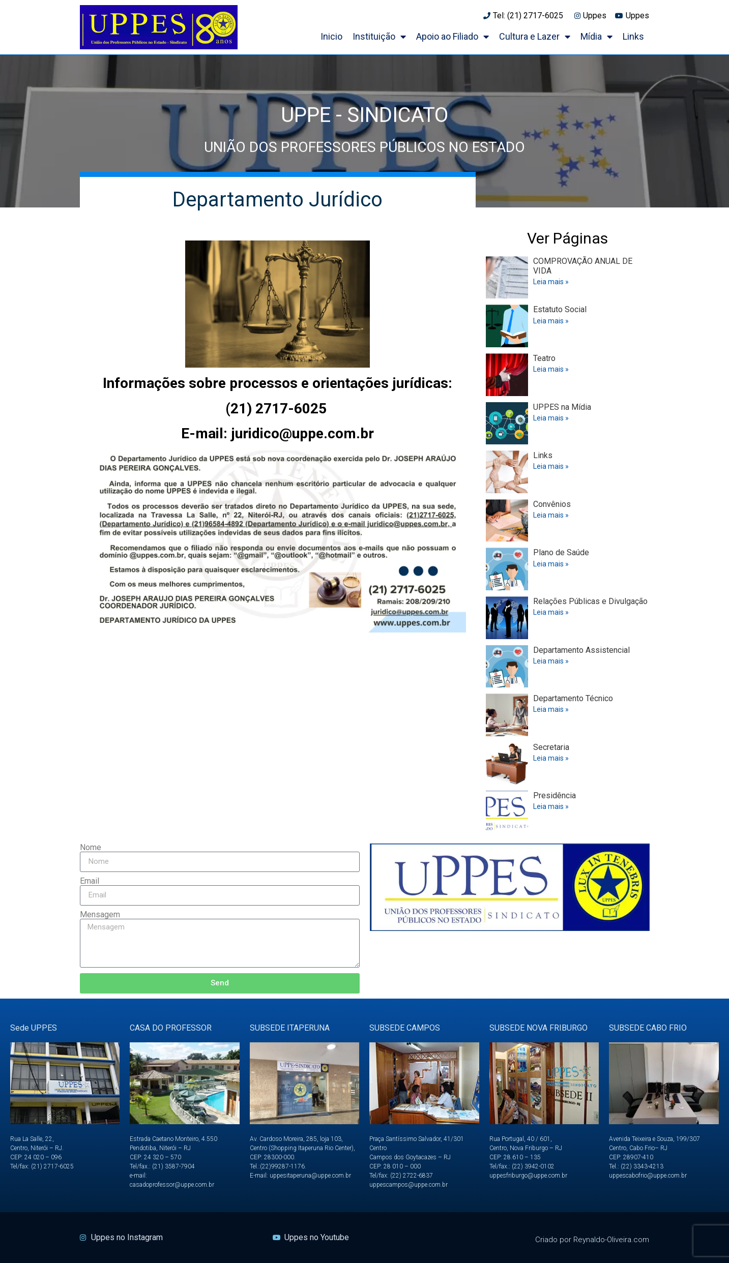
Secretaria (551, 747)
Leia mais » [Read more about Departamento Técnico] (551, 709)
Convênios (552, 504)
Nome (90, 848)
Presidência (554, 795)
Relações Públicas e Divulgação (590, 601)
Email (89, 881)
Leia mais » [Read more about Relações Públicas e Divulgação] (551, 612)
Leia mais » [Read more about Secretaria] (551, 758)
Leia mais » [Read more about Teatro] (551, 369)
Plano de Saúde (561, 552)
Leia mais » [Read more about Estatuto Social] (551, 321)
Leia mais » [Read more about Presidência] (551, 806)
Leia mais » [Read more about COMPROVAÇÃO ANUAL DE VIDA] (551, 282)
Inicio (331, 36)
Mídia (596, 36)
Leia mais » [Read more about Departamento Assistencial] (551, 661)
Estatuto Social (560, 309)
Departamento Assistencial (581, 650)
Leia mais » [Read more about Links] (551, 466)
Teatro (544, 358)
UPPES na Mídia (562, 407)
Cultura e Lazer (534, 36)
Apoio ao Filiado (452, 36)
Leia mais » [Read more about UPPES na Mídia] (551, 418)
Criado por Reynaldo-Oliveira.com (592, 1239)
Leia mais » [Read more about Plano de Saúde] (551, 564)
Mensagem (100, 915)
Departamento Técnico (573, 698)
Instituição (379, 36)
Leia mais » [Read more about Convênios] (551, 515)
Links (633, 36)
